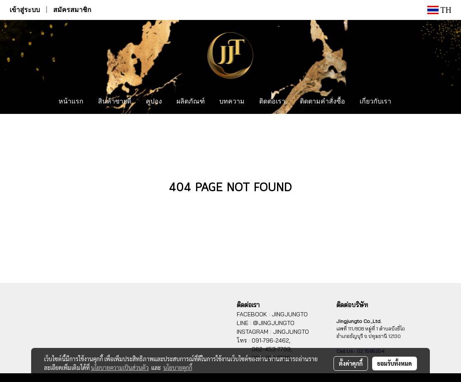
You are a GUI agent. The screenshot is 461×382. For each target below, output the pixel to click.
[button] (406, 102)
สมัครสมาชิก (72, 9)
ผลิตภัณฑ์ (191, 102)
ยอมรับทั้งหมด (394, 363)
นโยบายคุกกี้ (177, 367)
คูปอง (154, 102)
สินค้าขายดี (114, 102)
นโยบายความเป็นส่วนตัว (120, 367)
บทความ (232, 102)
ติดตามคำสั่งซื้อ (322, 102)
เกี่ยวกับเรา (375, 102)
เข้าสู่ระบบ (25, 9)
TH (439, 10)
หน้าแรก (71, 102)
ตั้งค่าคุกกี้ (351, 363)
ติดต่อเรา (272, 102)
